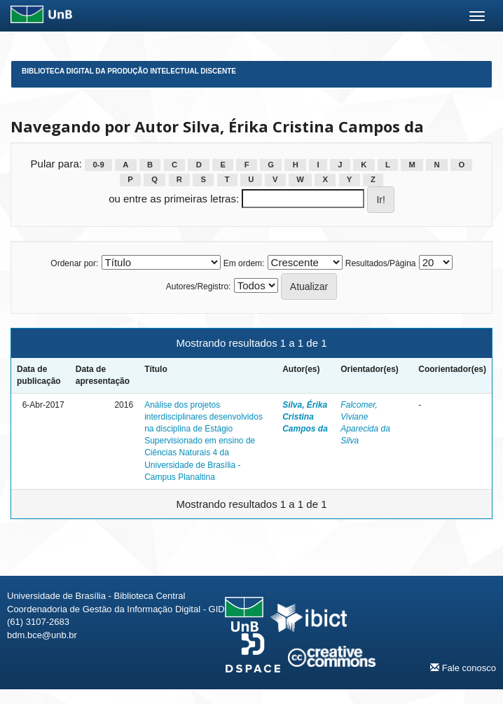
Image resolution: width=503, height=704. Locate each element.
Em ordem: (244, 263)
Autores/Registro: (198, 286)
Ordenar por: (74, 263)
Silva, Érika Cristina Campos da (305, 417)
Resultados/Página (380, 263)
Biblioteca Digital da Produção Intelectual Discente (129, 71)
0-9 (98, 164)
